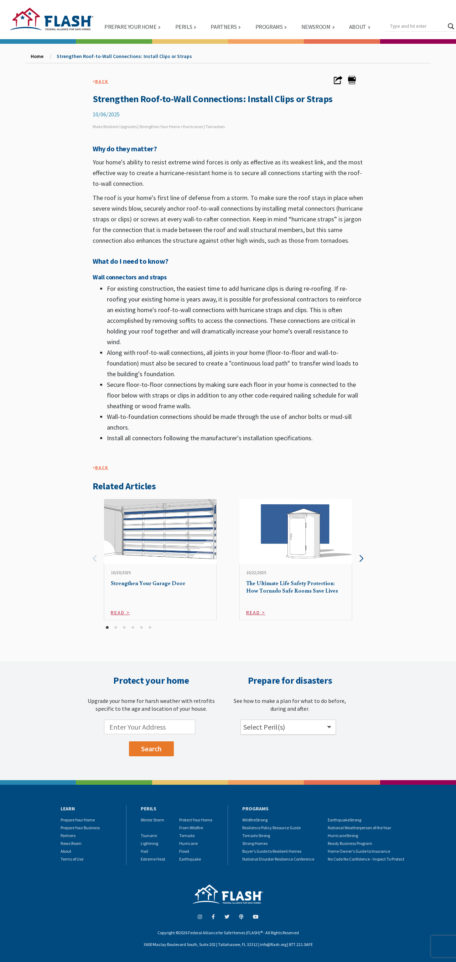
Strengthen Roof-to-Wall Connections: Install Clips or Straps (124, 56)
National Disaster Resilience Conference (278, 859)
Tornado (187, 835)
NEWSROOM (316, 26)
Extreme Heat (153, 859)
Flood (184, 851)
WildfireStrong (255, 819)
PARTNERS (224, 26)
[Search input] (417, 26)
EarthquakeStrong (344, 819)
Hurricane (188, 843)
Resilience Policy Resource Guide (271, 827)
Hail (144, 851)
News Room (71, 843)
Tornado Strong (256, 835)
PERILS (183, 26)
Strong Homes (255, 843)
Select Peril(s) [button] (264, 726)
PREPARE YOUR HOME (130, 26)
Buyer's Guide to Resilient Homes (271, 851)
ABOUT (357, 26)
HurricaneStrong (343, 835)
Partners (68, 835)
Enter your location (75, 722)
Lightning (149, 843)
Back (101, 81)
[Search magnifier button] (451, 26)
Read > (120, 612)
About (66, 851)
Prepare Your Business (80, 827)
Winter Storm (152, 819)
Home (37, 56)
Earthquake (190, 859)
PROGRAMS (269, 26)
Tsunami (149, 835)
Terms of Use (72, 859)
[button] (107, 627)
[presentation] (95, 558)
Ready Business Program (350, 843)
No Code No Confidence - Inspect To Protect (366, 859)
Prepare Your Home (78, 819)
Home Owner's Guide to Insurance (359, 851)
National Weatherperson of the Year (359, 827)
